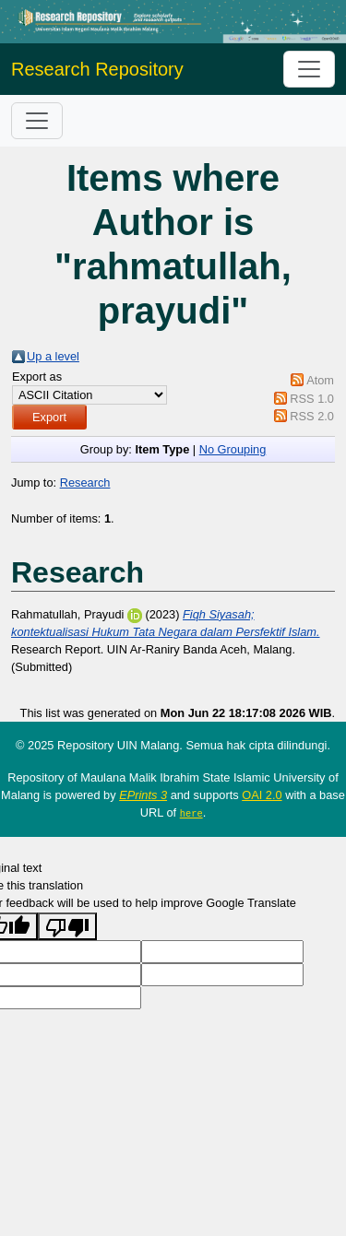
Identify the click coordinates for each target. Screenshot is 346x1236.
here (191, 812)
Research (85, 482)
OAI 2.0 (261, 795)
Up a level (53, 356)
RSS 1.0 (312, 399)
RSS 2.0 (312, 416)
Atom (320, 380)
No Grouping (233, 449)
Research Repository (97, 69)
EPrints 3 (143, 795)
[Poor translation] (67, 925)
